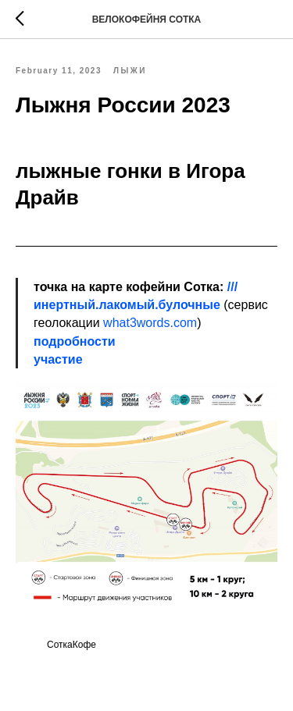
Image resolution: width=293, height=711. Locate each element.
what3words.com (150, 322)
